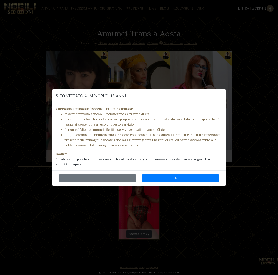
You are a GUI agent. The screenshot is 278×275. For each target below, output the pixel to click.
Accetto (181, 178)
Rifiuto (98, 178)
